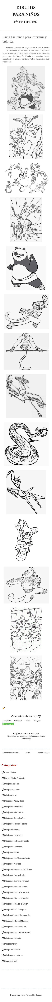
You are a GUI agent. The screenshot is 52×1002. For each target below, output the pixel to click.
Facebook (18, 720)
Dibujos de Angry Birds (14, 801)
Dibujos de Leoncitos (13, 847)
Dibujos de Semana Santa (15, 887)
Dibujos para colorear (13, 955)
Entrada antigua (43, 753)
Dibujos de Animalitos (13, 807)
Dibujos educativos (12, 949)
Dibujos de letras (11, 852)
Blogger (39, 995)
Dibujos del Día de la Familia (16, 892)
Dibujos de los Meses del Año (17, 858)
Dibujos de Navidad (12, 864)
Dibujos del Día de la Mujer (16, 904)
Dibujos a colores (11, 784)
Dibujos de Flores (11, 829)
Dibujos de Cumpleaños (14, 818)
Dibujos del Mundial (12, 938)
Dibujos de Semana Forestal (16, 881)
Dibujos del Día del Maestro (16, 921)
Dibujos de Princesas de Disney (18, 869)
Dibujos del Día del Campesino (17, 915)
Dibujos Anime (10, 795)
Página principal (25, 21)
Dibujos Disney (10, 944)
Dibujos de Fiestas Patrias (15, 824)
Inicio (28, 753)
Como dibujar (10, 772)
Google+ (36, 720)
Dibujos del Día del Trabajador (17, 932)
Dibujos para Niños (25, 11)
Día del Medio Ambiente (14, 778)
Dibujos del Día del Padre (15, 927)
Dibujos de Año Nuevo (14, 812)
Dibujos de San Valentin (14, 875)
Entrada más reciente (10, 753)
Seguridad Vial (10, 961)
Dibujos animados (12, 789)
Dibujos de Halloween (13, 835)
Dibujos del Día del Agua (15, 909)
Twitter (28, 720)
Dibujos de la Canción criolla (16, 841)
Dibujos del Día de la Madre (16, 898)
